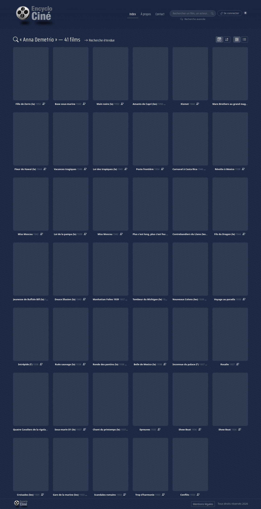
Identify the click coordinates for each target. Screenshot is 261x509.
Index (132, 14)
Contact (160, 14)
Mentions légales (203, 504)
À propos (146, 14)
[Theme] (245, 13)
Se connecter (229, 13)
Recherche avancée (193, 19)
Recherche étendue (99, 40)
